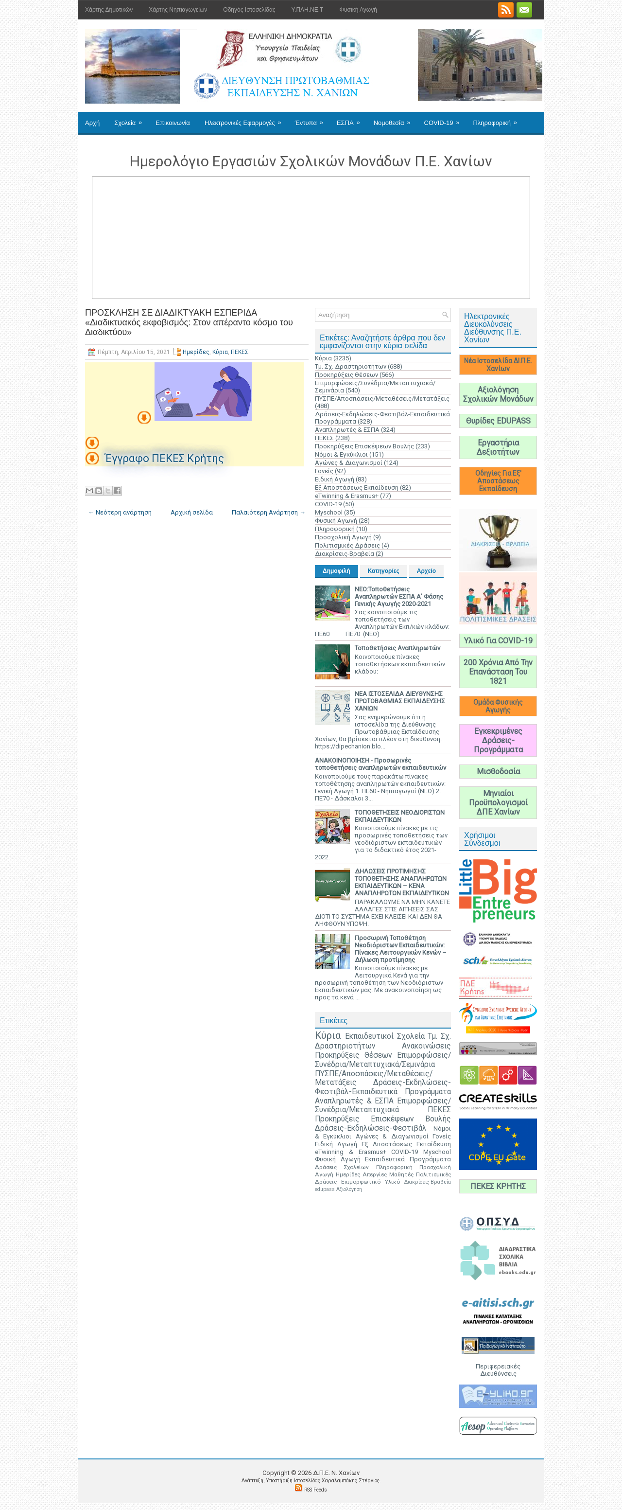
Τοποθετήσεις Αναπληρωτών (397, 648)
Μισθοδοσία (498, 771)
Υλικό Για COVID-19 (498, 640)
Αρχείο (426, 571)
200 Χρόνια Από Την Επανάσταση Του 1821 (498, 672)
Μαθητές (401, 1174)
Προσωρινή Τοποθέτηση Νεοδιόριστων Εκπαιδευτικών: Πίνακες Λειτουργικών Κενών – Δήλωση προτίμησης (401, 948)
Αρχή (92, 122)
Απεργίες (375, 1174)
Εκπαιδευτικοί (369, 1036)
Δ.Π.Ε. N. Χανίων (336, 1472)
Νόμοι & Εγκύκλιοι (341, 454)
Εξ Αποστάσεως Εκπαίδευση (356, 487)
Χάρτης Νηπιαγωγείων (178, 9)
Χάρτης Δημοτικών (109, 9)
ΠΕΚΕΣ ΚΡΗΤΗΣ (498, 1186)
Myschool (329, 512)
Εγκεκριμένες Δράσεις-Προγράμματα (498, 740)
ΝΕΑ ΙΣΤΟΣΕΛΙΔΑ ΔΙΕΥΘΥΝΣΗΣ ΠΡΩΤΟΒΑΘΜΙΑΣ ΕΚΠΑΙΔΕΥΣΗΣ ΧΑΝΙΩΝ (400, 701)
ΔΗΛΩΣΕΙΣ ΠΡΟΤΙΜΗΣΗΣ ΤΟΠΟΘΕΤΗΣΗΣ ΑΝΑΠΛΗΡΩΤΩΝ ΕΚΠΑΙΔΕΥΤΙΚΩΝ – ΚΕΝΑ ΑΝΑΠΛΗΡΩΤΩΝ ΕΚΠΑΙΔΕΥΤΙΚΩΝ (402, 882)
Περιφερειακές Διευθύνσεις (498, 1370)
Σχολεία (131, 119)
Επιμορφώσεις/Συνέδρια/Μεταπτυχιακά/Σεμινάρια (383, 1060)
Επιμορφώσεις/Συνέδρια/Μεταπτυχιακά (383, 1106)
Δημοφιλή (336, 571)
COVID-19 (445, 119)
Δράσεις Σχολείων (342, 1167)
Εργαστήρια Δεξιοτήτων (498, 447)
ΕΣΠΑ (351, 119)
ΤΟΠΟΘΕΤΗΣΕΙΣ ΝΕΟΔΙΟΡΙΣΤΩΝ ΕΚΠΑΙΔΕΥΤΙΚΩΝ (400, 816)
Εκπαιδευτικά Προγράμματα (408, 1159)
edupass (325, 1189)
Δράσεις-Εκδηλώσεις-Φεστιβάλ (371, 1128)
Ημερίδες (196, 352)
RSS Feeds (315, 1490)
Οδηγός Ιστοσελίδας (249, 9)
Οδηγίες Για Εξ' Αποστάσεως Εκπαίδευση (498, 481)
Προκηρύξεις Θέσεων (346, 374)
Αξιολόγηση (349, 1189)
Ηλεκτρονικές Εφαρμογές (246, 119)
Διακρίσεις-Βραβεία (344, 553)
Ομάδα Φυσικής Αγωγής (498, 706)
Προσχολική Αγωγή (343, 537)
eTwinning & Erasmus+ (347, 495)
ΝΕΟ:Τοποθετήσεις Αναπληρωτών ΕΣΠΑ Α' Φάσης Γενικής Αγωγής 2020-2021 (399, 596)
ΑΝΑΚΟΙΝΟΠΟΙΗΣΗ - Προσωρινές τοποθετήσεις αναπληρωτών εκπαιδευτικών (380, 764)
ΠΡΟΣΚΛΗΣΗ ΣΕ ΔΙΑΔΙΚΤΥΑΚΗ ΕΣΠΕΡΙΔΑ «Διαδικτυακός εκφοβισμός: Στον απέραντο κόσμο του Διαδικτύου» (189, 322)
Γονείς (324, 471)
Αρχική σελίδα (192, 512)
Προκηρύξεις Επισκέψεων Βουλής (364, 446)
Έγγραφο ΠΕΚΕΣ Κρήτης (163, 458)
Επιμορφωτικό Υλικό (370, 1181)
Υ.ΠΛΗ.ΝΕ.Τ (308, 9)
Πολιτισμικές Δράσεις (347, 545)
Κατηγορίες (383, 571)
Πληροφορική (498, 119)
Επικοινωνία (173, 122)
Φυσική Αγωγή (358, 9)
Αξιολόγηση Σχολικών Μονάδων (498, 394)
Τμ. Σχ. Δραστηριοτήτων (350, 366)
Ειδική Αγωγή (334, 479)
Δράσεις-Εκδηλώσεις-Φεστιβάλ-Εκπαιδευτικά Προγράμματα (383, 1087)
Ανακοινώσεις (426, 1046)
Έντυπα (312, 119)
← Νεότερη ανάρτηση (120, 512)
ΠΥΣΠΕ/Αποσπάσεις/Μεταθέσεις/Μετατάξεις (382, 398)
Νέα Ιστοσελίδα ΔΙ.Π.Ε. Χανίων (498, 365)
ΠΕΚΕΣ (240, 352)
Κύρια (220, 352)
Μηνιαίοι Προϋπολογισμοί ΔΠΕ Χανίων (498, 803)
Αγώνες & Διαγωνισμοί (348, 462)
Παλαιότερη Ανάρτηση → (269, 512)
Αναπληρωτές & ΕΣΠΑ (347, 429)
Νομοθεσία (395, 119)
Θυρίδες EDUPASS (498, 421)
